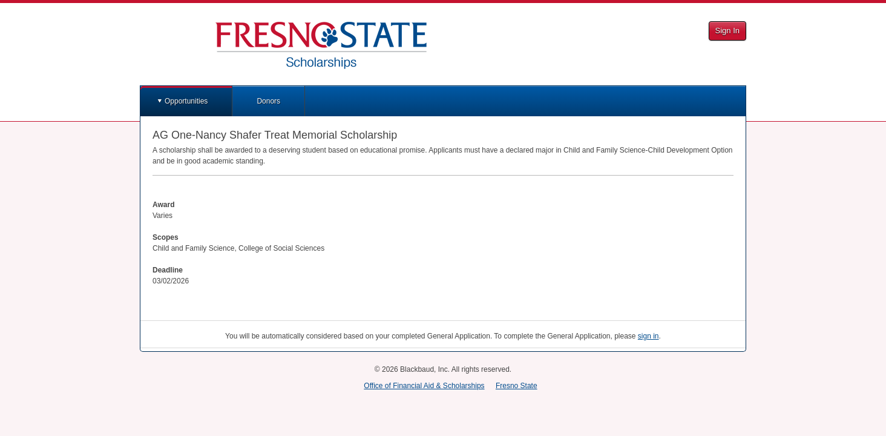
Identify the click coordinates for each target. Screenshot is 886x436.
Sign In (727, 30)
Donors (268, 101)
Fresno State (516, 386)
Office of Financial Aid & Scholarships (424, 386)
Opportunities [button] (186, 101)
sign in (648, 336)
